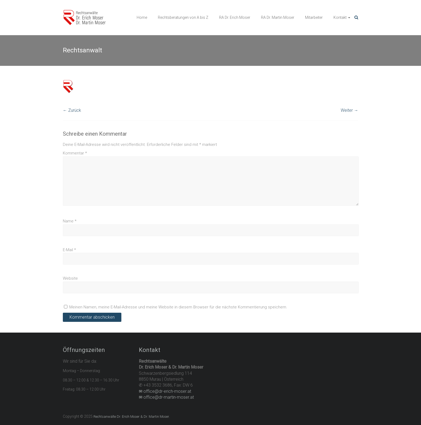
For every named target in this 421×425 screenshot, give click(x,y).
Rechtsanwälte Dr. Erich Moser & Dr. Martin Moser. (131, 417)
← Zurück (72, 110)
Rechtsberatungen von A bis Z (183, 17)
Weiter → (349, 110)
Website (70, 278)
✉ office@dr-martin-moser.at (166, 397)
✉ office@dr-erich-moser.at (165, 391)
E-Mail (69, 249)
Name (70, 221)
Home (142, 17)
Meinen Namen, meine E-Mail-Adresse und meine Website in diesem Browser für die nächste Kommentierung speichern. (178, 307)
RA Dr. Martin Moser (277, 17)
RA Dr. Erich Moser (234, 17)
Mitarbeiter (314, 17)
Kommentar (75, 153)
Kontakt (340, 17)
